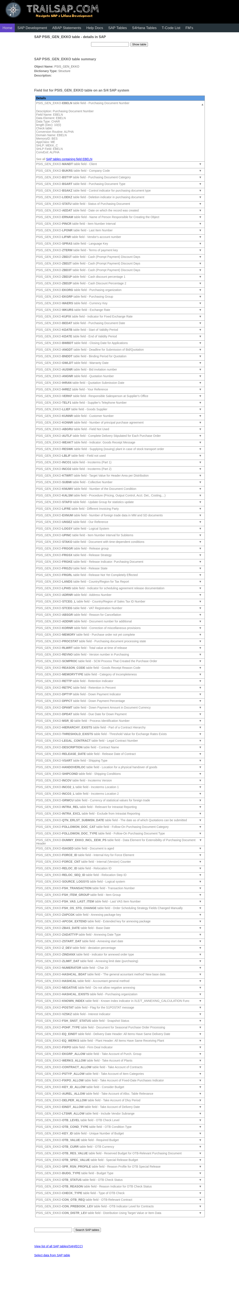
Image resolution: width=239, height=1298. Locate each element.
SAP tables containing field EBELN (69, 159)
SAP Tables (117, 28)
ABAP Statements (66, 28)
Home (7, 28)
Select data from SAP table (52, 1255)
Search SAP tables (87, 1230)
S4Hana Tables (144, 28)
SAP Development (32, 28)
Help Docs (94, 28)
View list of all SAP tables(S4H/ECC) (58, 1246)
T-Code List (171, 28)
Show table (139, 44)
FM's (189, 28)
